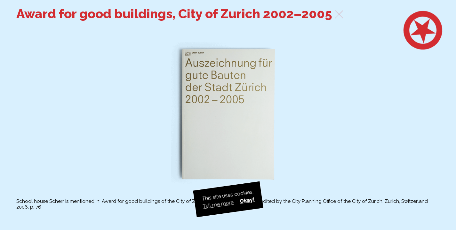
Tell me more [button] (218, 204)
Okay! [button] (247, 200)
